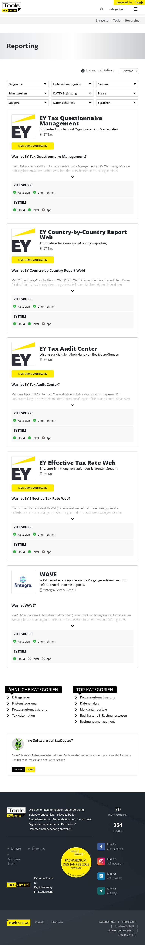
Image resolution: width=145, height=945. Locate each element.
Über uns (38, 849)
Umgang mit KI (127, 934)
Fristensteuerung (24, 703)
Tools (116, 20)
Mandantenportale (93, 709)
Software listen (14, 861)
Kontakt (16, 849)
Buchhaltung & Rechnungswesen (103, 715)
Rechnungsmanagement (97, 721)
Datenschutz (107, 921)
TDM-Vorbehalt (124, 926)
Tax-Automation (23, 715)
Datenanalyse (89, 703)
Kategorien (116, 9)
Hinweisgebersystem (121, 930)
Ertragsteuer (21, 697)
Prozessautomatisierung (29, 709)
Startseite (102, 20)
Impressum (129, 921)
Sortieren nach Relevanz (97, 71)
